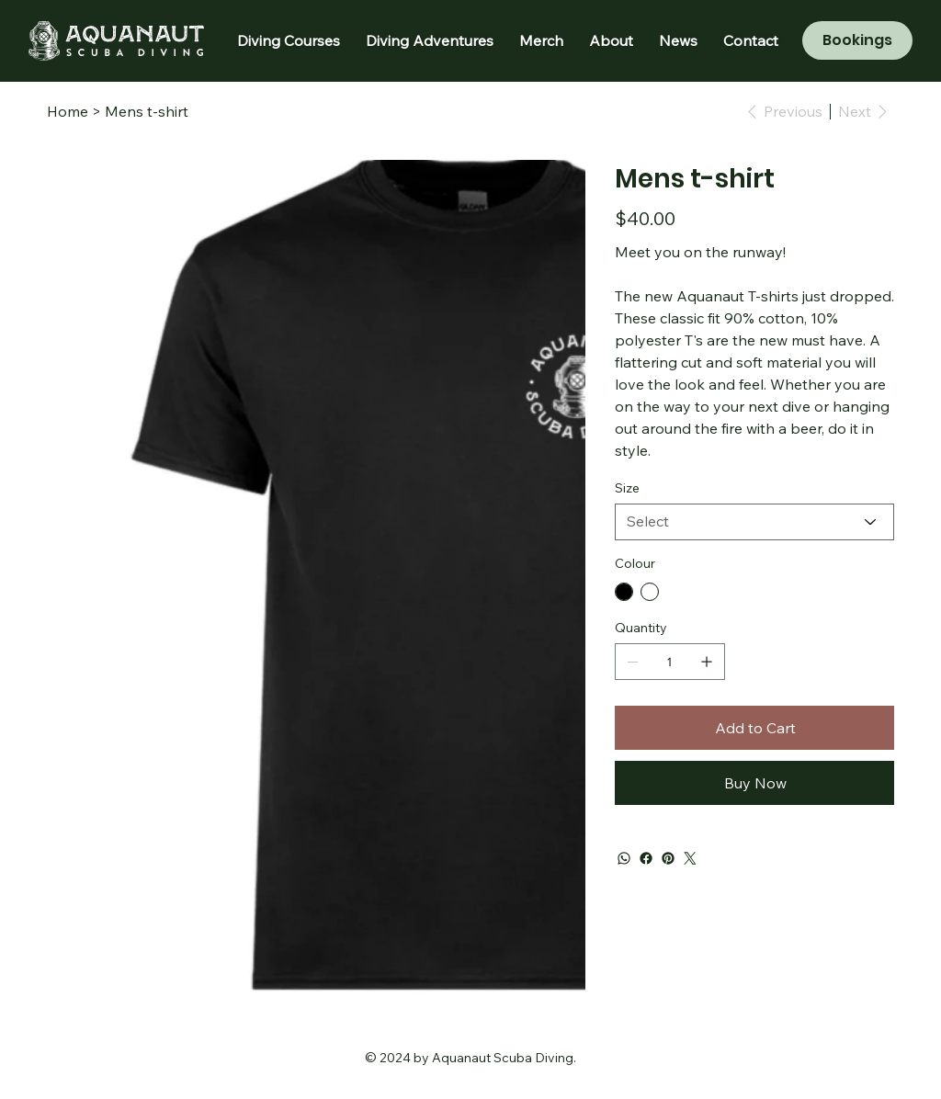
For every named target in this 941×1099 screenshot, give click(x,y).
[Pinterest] (668, 858)
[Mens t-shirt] (146, 111)
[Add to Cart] (754, 728)
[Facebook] (646, 858)
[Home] (67, 111)
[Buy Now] (754, 783)
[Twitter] (690, 858)
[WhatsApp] (624, 858)
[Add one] (706, 661)
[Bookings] (857, 40)
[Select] (754, 522)
